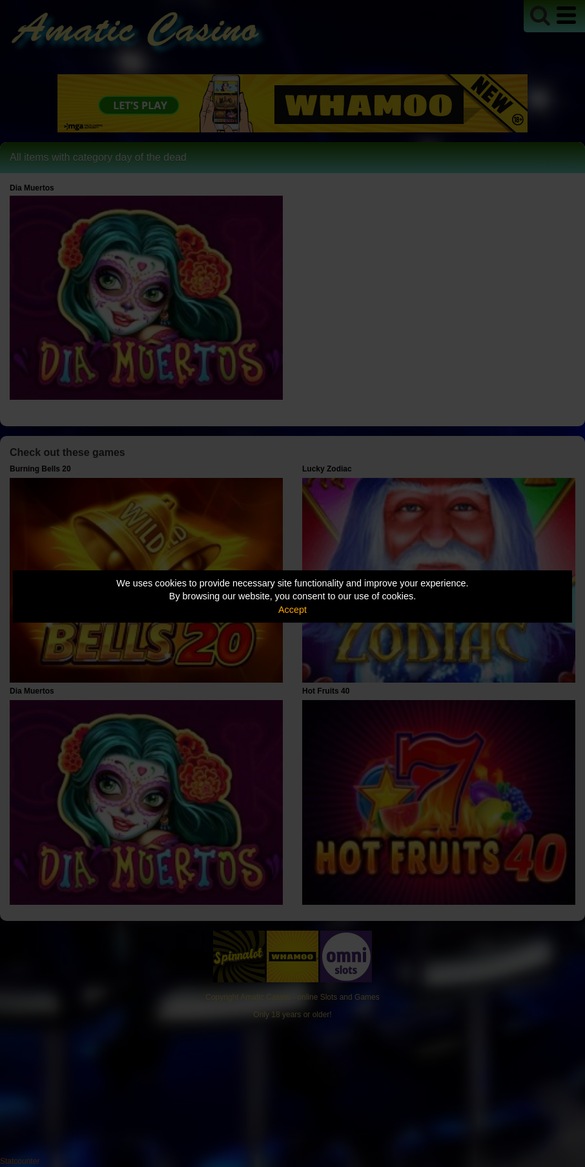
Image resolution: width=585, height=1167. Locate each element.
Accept (292, 609)
